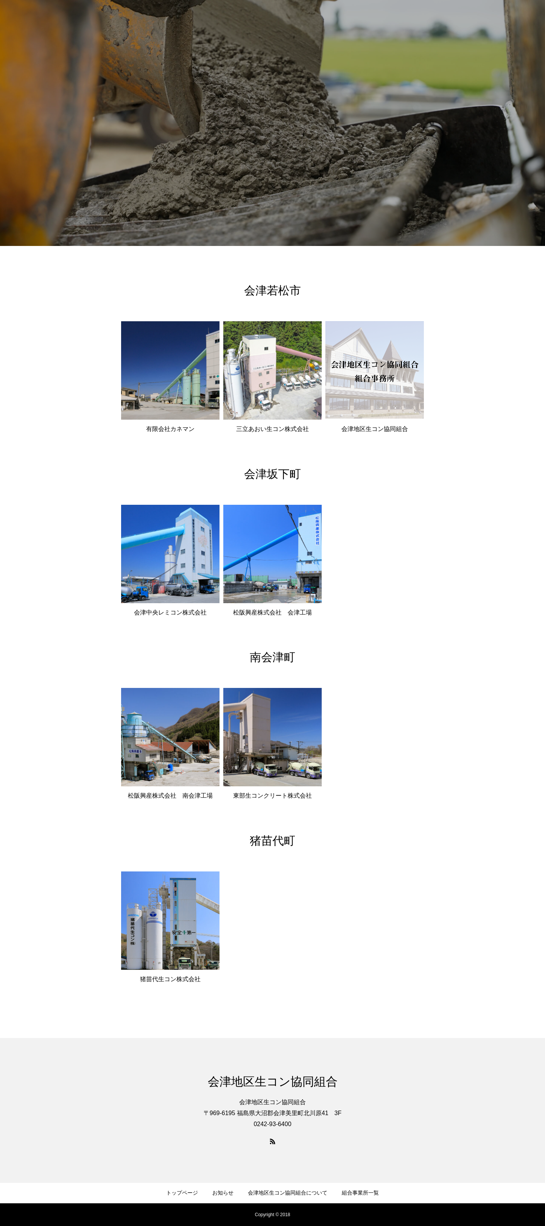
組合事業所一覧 (360, 1193)
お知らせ (223, 1193)
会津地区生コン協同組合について (287, 1193)
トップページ (182, 1193)
